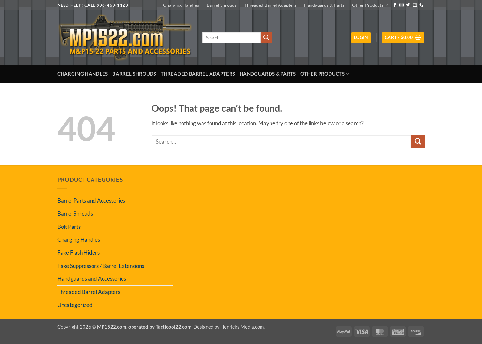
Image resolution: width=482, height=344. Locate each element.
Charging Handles (181, 5)
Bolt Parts (69, 226)
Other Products (370, 5)
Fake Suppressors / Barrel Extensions (100, 265)
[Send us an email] (415, 5)
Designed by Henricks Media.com (228, 326)
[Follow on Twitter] (408, 5)
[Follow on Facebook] (395, 5)
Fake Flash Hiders (78, 252)
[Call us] (421, 5)
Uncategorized (75, 304)
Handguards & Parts (324, 5)
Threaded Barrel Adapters (270, 5)
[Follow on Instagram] (401, 5)
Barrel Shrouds (222, 5)
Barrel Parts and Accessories (91, 200)
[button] (361, 37)
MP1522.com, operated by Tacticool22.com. (144, 326)
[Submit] (266, 37)
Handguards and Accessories (91, 278)
